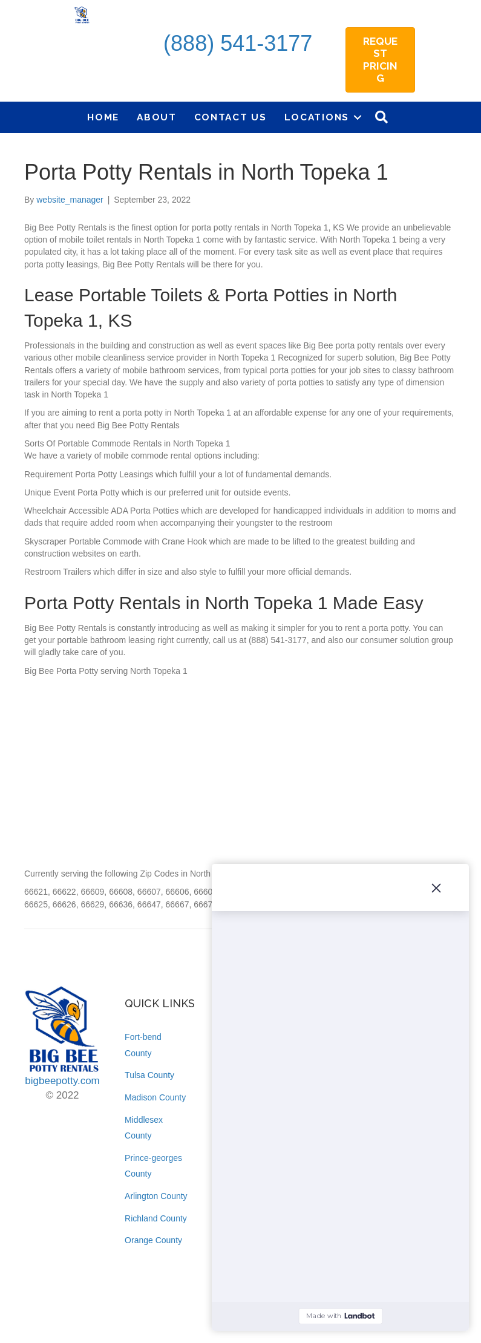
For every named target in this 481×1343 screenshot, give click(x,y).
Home (103, 117)
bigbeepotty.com (62, 1080)
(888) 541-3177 (237, 43)
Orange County (153, 1240)
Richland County (156, 1218)
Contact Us (230, 117)
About (157, 117)
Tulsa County (149, 1075)
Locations (316, 117)
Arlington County (156, 1196)
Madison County (155, 1097)
